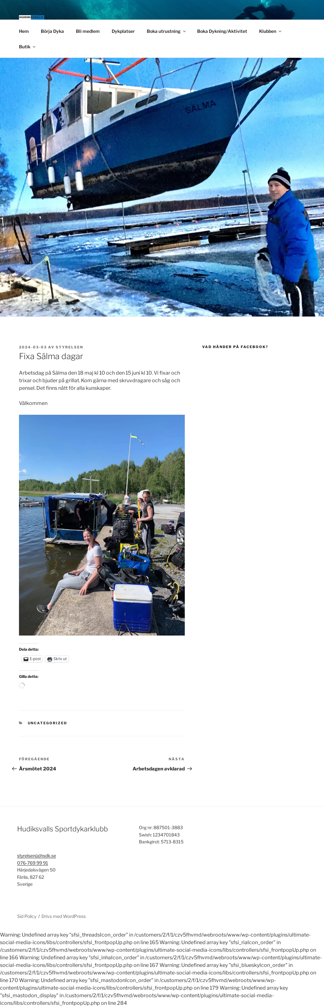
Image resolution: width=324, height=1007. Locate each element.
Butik (27, 46)
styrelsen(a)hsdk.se (36, 855)
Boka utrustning (167, 31)
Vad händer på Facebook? (235, 347)
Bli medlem (88, 31)
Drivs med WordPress (63, 916)
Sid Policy (26, 916)
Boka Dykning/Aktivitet (222, 31)
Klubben (270, 31)
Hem (24, 31)
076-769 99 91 (32, 862)
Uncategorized (47, 723)
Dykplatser (123, 31)
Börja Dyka (52, 31)
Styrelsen (69, 347)
